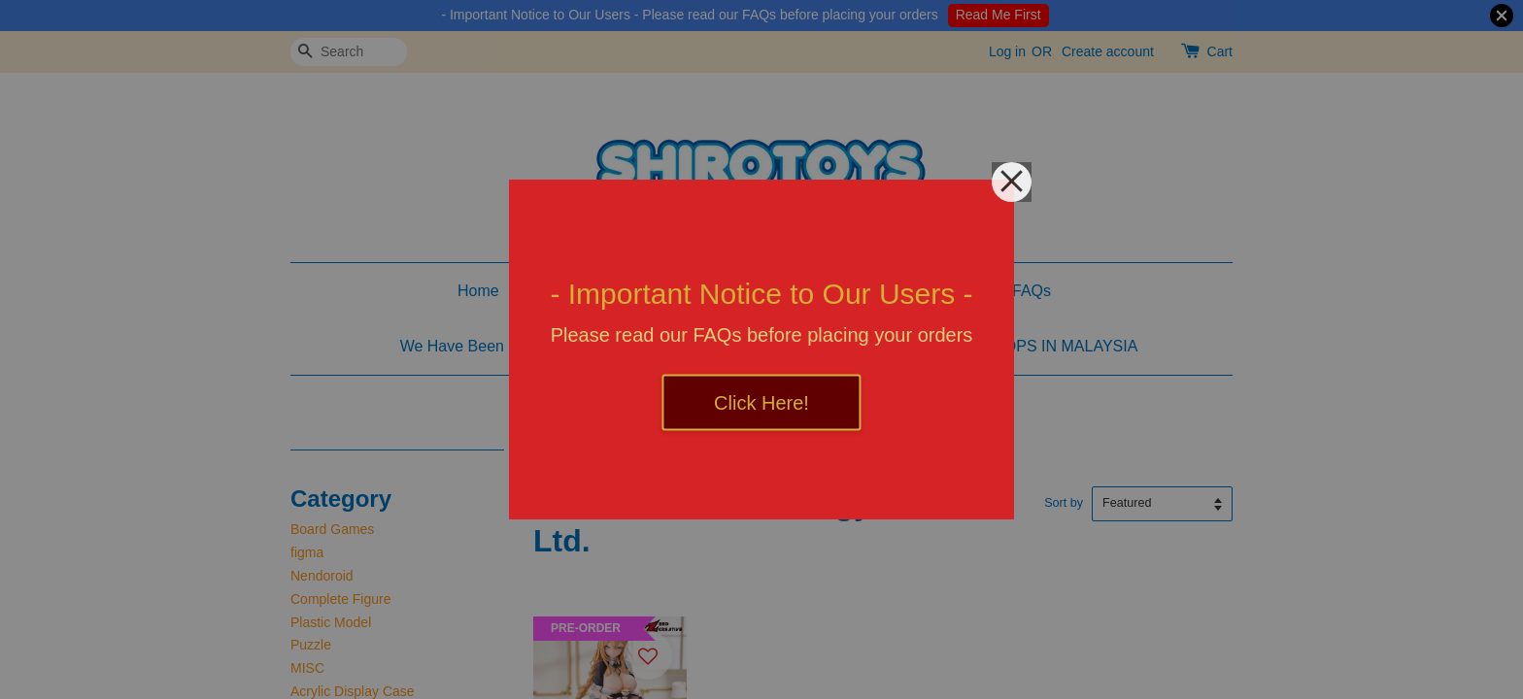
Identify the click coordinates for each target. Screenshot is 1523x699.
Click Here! (761, 403)
